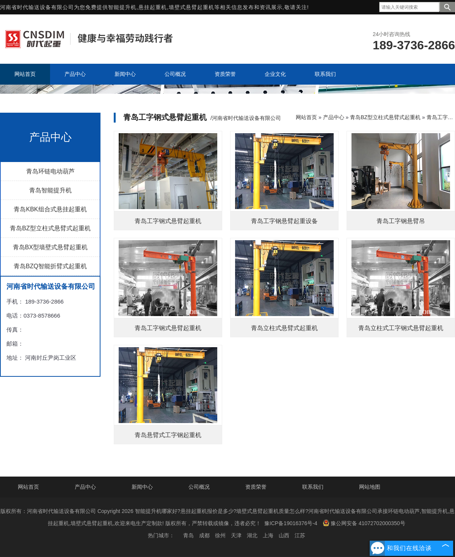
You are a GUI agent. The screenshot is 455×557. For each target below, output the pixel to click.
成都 (204, 535)
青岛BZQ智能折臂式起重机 (50, 266)
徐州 (220, 535)
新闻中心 (142, 487)
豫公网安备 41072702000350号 (364, 522)
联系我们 (312, 487)
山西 (284, 535)
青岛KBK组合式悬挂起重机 (50, 209)
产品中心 (333, 117)
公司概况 (199, 487)
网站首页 (306, 117)
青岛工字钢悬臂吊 (401, 221)
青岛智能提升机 (50, 190)
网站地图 (369, 487)
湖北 (252, 535)
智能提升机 (122, 7)
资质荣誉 (256, 487)
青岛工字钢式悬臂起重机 (168, 221)
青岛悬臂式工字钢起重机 (168, 435)
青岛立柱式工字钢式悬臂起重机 (400, 328)
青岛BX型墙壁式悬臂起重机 (50, 247)
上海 (268, 535)
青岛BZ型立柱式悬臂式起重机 (50, 228)
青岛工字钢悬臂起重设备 (284, 221)
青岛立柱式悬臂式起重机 (284, 328)
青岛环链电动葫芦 (50, 171)
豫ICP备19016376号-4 (290, 523)
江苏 (300, 535)
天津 (236, 535)
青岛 (188, 535)
